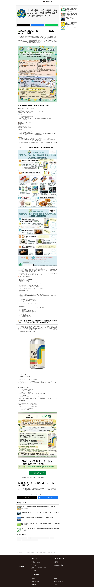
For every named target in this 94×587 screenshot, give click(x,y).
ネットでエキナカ (57, 576)
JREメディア (18, 552)
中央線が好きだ (34, 585)
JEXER (55, 578)
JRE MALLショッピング (35, 562)
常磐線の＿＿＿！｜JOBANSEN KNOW (38, 567)
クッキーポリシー (57, 567)
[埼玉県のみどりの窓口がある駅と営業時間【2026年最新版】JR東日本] (38, 508)
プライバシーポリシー (58, 564)
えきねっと (56, 579)
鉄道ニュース (33, 564)
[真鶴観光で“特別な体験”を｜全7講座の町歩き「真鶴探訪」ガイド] (38, 519)
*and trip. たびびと (34, 582)
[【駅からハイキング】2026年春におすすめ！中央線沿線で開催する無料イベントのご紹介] (38, 530)
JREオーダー (33, 578)
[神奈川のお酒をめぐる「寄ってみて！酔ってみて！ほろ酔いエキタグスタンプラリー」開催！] (38, 524)
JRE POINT (33, 584)
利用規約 (56, 562)
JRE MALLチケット (35, 581)
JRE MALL (33, 576)
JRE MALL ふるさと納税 (36, 579)
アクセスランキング (65, 6)
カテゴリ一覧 (34, 558)
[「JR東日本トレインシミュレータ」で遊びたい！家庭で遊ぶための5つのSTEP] (38, 513)
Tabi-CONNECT (57, 585)
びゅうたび (56, 584)
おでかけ (32, 561)
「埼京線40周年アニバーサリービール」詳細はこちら (37, 473)
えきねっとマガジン (58, 582)
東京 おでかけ (33, 568)
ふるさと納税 (33, 565)
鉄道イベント (23, 552)
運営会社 (56, 561)
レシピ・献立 (33, 570)
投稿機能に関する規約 (58, 565)
